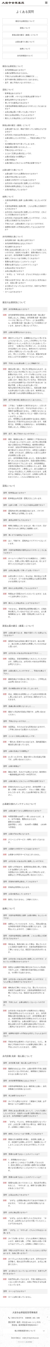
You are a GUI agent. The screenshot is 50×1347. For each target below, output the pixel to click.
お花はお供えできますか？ (15, 268)
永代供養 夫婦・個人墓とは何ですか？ (20, 240)
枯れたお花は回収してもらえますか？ (19, 115)
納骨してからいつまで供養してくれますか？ (22, 258)
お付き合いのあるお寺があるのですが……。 (22, 135)
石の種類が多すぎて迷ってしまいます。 (20, 144)
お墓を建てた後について (25, 42)
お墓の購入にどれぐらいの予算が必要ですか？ (23, 163)
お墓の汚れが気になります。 (16, 177)
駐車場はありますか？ (13, 93)
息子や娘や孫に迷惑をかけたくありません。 (22, 79)
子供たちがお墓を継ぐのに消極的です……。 (22, 76)
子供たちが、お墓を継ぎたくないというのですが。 (25, 224)
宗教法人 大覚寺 (20, 1338)
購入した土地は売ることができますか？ (20, 118)
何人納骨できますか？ (13, 247)
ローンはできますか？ (13, 292)
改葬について (25, 49)
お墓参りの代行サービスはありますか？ (20, 180)
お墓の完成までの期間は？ (15, 157)
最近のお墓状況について (25, 21)
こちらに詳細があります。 (30, 477)
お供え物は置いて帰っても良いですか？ (20, 112)
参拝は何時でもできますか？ (16, 100)
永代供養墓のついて (25, 56)
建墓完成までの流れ (16, 679)
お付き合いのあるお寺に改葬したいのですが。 (23, 183)
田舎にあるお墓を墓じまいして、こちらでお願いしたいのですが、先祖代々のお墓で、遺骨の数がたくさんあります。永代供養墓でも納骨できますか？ (26, 252)
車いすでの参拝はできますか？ (17, 103)
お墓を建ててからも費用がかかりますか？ (21, 174)
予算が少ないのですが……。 (16, 150)
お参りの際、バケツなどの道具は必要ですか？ (23, 97)
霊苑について (25, 28)
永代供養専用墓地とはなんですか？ (19, 243)
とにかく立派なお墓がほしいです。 (19, 153)
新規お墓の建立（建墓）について (25, 35)
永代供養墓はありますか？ (15, 70)
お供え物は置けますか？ (14, 271)
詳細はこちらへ (26, 427)
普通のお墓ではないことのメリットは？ (20, 262)
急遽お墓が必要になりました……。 (18, 147)
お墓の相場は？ (11, 160)
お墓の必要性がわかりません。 (17, 73)
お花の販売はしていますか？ (16, 190)
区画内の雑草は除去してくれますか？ (19, 186)
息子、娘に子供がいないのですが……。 (20, 83)
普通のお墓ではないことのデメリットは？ (21, 265)
